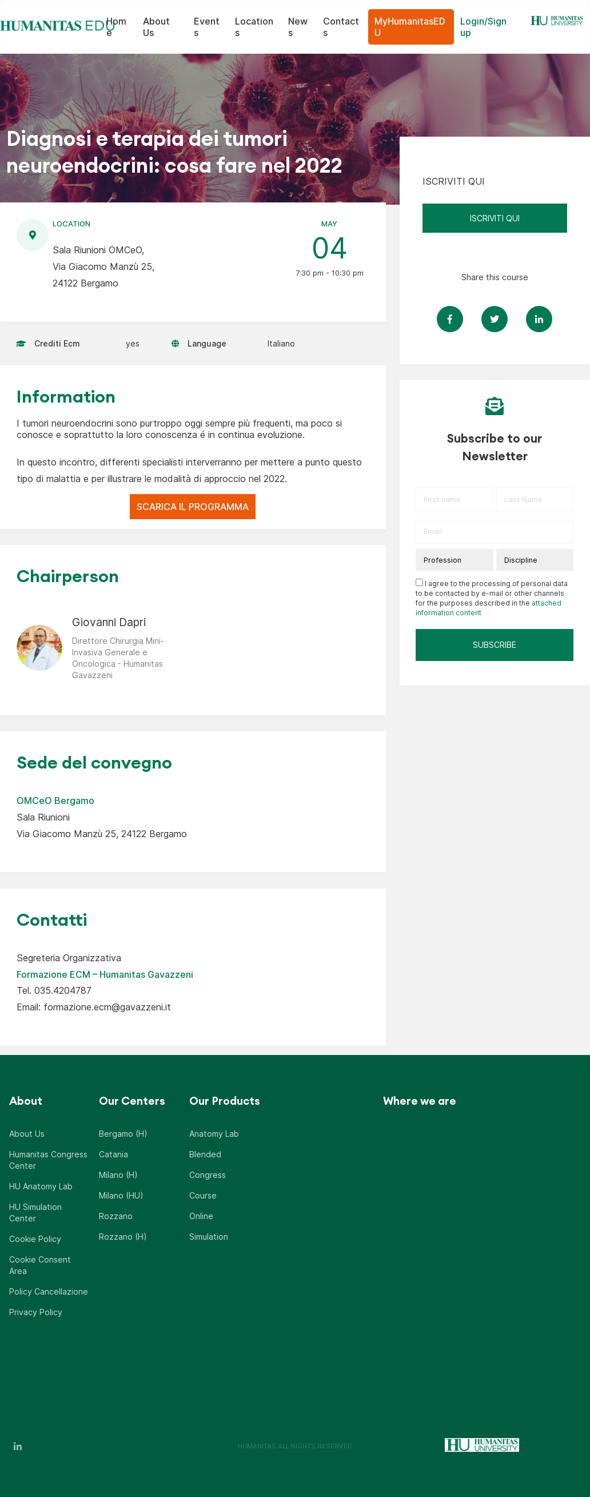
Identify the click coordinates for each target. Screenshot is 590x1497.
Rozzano (116, 1216)
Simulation (208, 1236)
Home (116, 26)
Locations (254, 26)
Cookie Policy (35, 1239)
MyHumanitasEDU (409, 26)
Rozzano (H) (123, 1236)
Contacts (341, 26)
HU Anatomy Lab (41, 1186)
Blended (205, 1154)
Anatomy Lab (214, 1133)
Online (201, 1216)
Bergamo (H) (123, 1133)
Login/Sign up (483, 26)
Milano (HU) (121, 1195)
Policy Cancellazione (48, 1291)
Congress (207, 1175)
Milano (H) (118, 1175)
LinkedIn (17, 1446)
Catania (113, 1154)
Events (207, 26)
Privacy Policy (35, 1312)
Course (203, 1195)
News (298, 26)
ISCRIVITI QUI (495, 218)
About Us (156, 26)
